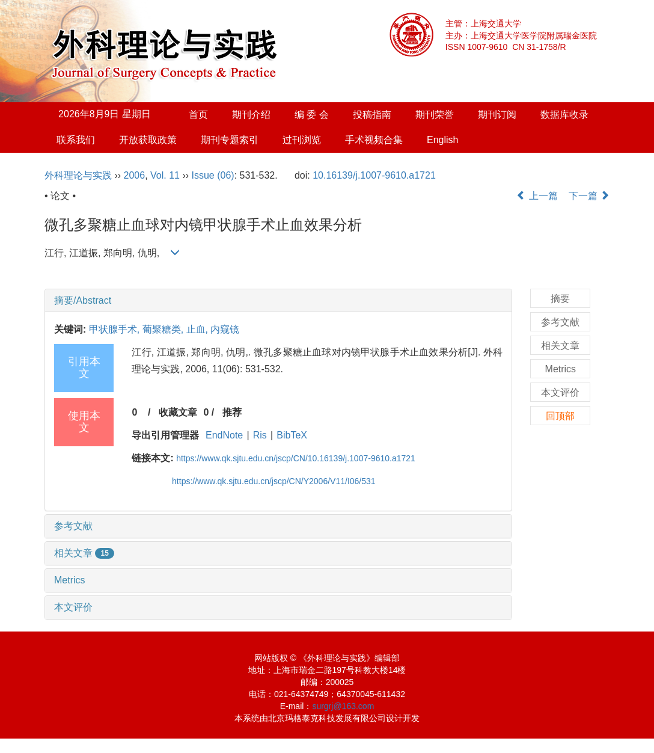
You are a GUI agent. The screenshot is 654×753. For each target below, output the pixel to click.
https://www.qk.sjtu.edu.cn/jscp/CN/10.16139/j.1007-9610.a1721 (295, 458)
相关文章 (84, 553)
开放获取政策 (148, 140)
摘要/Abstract (82, 300)
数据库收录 (564, 114)
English (442, 140)
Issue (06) (213, 175)
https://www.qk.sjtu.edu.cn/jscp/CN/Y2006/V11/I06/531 (274, 481)
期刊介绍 (251, 114)
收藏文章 (178, 412)
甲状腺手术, (115, 329)
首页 (198, 114)
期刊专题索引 (229, 140)
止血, (198, 329)
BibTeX (292, 435)
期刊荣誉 (434, 114)
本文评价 (73, 607)
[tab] (278, 300)
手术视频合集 (374, 140)
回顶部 (560, 416)
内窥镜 (224, 329)
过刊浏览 (302, 140)
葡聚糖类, (164, 329)
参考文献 (73, 526)
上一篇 (536, 196)
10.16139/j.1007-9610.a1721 (374, 175)
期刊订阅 (497, 114)
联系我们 (76, 140)
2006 (134, 175)
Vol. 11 (165, 175)
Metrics (69, 580)
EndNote (224, 435)
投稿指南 (372, 114)
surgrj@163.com (343, 706)
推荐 (232, 412)
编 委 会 (312, 114)
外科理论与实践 (78, 175)
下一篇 (589, 196)
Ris (260, 435)
